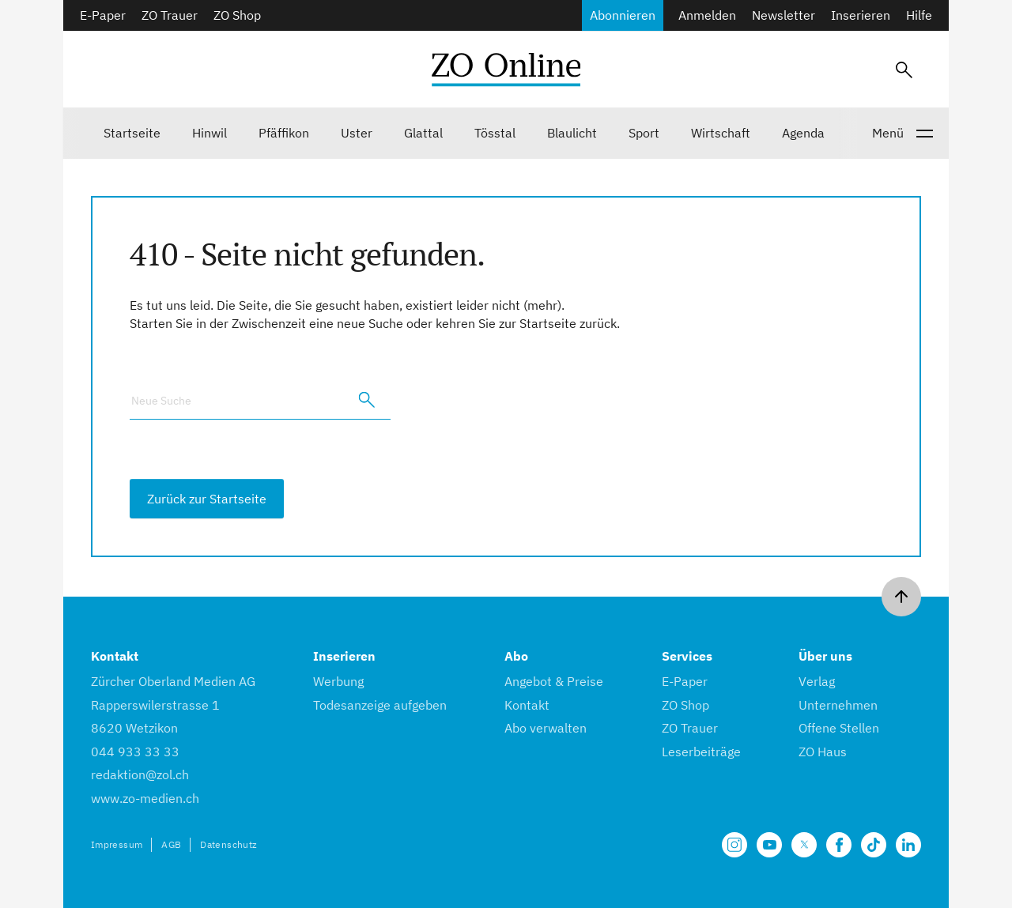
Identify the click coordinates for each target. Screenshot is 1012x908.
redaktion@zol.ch (140, 774)
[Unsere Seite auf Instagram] (734, 844)
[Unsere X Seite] (804, 844)
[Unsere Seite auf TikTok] (873, 844)
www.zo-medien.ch (145, 798)
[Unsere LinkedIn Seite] (908, 844)
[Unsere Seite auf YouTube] (769, 844)
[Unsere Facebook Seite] (839, 844)
